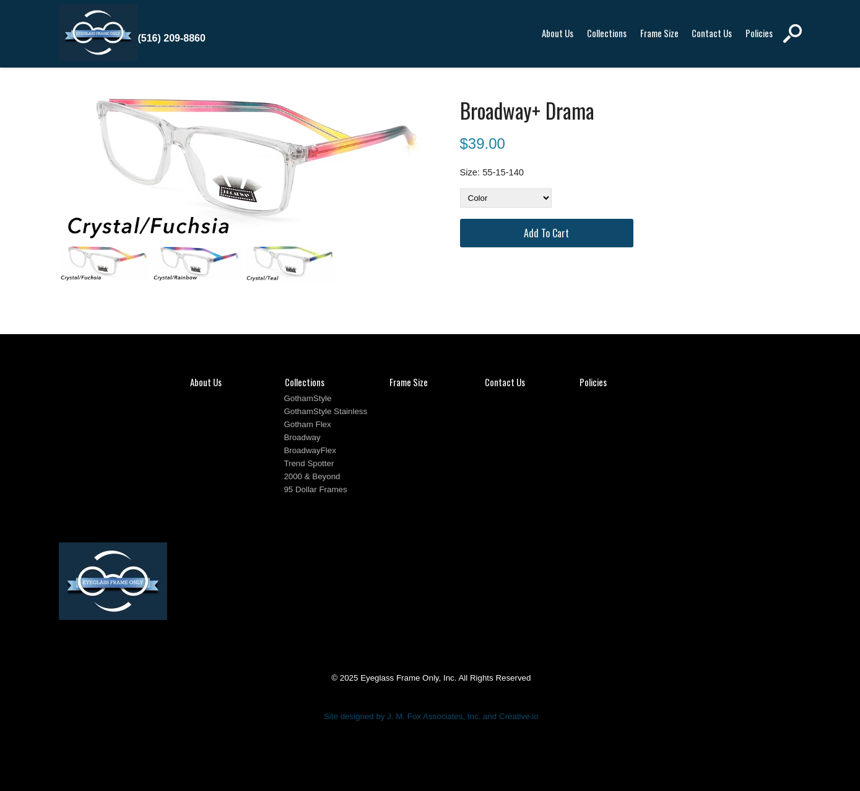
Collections (607, 33)
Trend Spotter (309, 463)
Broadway (302, 437)
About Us (557, 33)
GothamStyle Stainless (325, 411)
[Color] (506, 198)
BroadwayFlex (310, 450)
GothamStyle (307, 398)
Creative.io (519, 716)
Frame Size (659, 33)
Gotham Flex (307, 424)
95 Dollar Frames (315, 489)
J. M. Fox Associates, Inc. (433, 716)
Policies (759, 33)
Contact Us (712, 33)
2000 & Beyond (312, 476)
